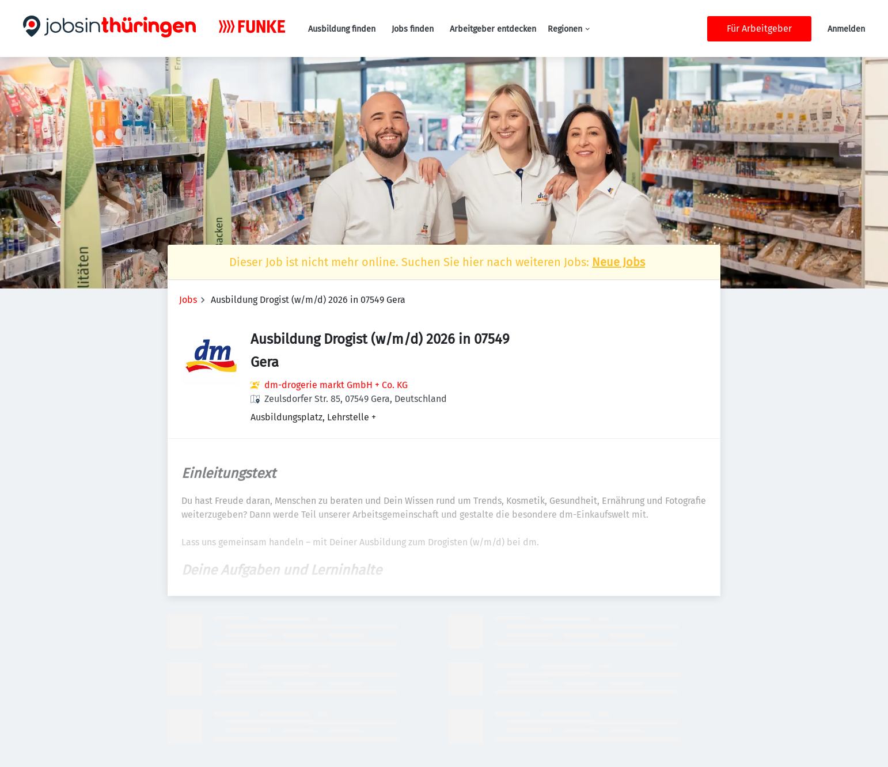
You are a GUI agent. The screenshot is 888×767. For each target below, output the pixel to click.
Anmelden (846, 29)
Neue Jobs (618, 262)
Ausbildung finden (341, 29)
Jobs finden (413, 29)
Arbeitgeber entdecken (493, 29)
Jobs (188, 299)
